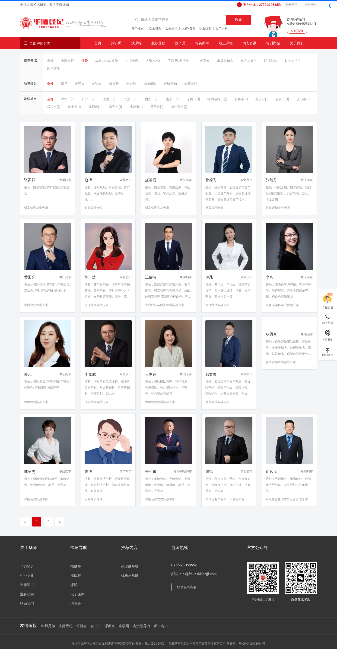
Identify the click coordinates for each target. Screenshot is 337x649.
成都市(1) (136, 106)
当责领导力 (141, 626)
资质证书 (27, 585)
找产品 (180, 43)
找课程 (136, 43)
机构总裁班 (129, 575)
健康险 (114, 83)
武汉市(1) (53, 106)
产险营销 (170, 83)
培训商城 (273, 43)
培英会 (75, 603)
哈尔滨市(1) (179, 106)
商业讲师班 (129, 566)
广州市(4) (89, 99)
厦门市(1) (303, 99)
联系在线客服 (187, 587)
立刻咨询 (297, 31)
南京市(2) (173, 99)
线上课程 (226, 43)
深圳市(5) (68, 99)
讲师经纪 (66, 626)
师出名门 (161, 626)
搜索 (238, 19)
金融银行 (171, 28)
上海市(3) (109, 99)
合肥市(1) (282, 99)
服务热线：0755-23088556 (262, 4)
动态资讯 (249, 43)
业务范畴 (27, 594)
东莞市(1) (193, 99)
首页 (97, 43)
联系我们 (27, 603)
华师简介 (27, 566)
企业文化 (27, 575)
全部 (50, 60)
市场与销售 (225, 60)
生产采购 (222, 28)
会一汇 (95, 626)
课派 (73, 585)
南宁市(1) (115, 106)
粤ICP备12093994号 (251, 643)
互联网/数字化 (178, 60)
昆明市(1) (156, 106)
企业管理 (155, 28)
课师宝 (110, 626)
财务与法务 (293, 60)
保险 (84, 60)
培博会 (81, 626)
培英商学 (202, 43)
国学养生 (53, 68)
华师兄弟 (48, 626)
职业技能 (205, 28)
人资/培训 (188, 28)
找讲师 (116, 43)
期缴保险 (149, 83)
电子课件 (77, 594)
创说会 (97, 83)
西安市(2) (152, 99)
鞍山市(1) (74, 106)
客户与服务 (249, 60)
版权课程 (158, 43)
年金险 (131, 83)
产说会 (80, 83)
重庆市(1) (261, 99)
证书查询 (291, 4)
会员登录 (311, 4)
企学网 (124, 626)
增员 (64, 83)
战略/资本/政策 (106, 60)
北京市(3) (130, 99)
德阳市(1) (95, 106)
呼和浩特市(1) (217, 99)
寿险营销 (190, 83)
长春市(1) (241, 99)
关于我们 (297, 43)
